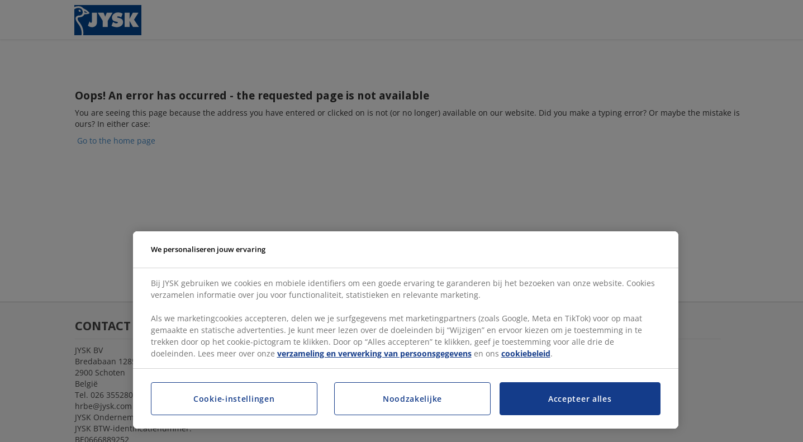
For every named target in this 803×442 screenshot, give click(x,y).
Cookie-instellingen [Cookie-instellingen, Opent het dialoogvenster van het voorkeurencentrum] (233, 398)
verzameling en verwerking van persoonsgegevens (374, 353)
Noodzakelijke (412, 398)
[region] (405, 330)
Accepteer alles (580, 398)
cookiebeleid (525, 353)
